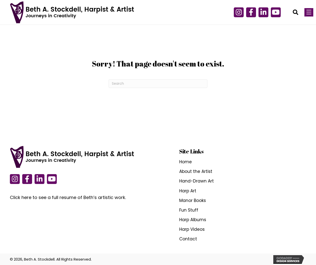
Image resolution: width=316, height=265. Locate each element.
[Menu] (308, 12)
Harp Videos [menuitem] (192, 229)
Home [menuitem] (185, 162)
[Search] (158, 83)
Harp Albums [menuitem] (192, 220)
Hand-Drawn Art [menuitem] (196, 181)
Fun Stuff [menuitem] (188, 210)
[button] (251, 12)
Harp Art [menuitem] (187, 191)
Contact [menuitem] (188, 239)
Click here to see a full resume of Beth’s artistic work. (68, 197)
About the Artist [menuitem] (195, 171)
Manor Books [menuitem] (192, 200)
